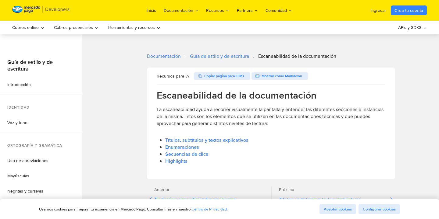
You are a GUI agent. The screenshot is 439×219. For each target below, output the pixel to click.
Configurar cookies (379, 209)
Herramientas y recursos (134, 27)
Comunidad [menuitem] (279, 10)
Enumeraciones (182, 147)
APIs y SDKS (412, 27)
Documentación (164, 56)
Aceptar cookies (338, 209)
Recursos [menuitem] (218, 10)
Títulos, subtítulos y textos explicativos (206, 140)
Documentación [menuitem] (181, 10)
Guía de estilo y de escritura (219, 56)
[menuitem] (28, 27)
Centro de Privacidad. (209, 209)
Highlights (176, 161)
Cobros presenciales (76, 27)
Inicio (151, 10)
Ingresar (378, 10)
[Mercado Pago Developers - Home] (41, 10)
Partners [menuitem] (247, 10)
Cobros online (28, 27)
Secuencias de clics (186, 154)
